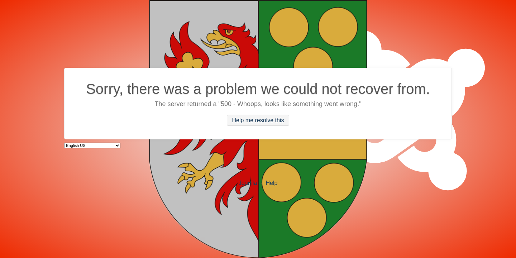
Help (271, 183)
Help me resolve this (258, 120)
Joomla (248, 183)
